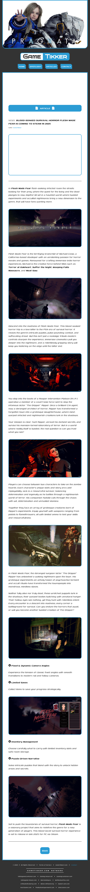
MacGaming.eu (46, 880)
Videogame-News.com (29, 880)
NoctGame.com (25, 887)
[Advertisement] (45, 91)
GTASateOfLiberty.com (29, 884)
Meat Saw (31, 270)
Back (45, 850)
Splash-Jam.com (63, 884)
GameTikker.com (61, 865)
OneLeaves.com (63, 887)
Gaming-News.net (46, 876)
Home (22, 66)
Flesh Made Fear (21, 188)
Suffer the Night (42, 267)
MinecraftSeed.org (47, 884)
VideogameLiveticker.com (27, 876)
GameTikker (17, 128)
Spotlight (35, 66)
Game (45, 56)
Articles (51, 66)
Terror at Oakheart (19, 267)
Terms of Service (45, 865)
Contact (66, 66)
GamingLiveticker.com (64, 876)
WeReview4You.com (62, 880)
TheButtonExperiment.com (44, 887)
